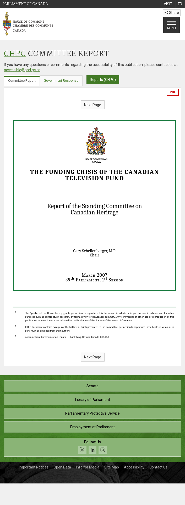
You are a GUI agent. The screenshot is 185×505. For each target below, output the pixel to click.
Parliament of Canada (25, 4)
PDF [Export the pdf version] (173, 92)
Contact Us (158, 467)
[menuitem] (168, 4)
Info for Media (87, 467)
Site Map (111, 467)
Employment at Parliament (92, 427)
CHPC (15, 54)
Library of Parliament (92, 400)
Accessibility (134, 467)
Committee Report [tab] (22, 81)
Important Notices (33, 467)
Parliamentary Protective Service (92, 413)
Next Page (92, 105)
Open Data (62, 467)
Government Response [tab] (61, 81)
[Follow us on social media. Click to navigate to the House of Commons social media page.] (92, 447)
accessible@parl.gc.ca (22, 70)
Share (172, 13)
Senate (92, 386)
